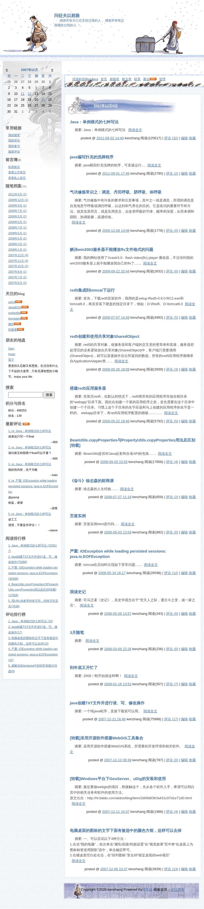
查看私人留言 (17, 177)
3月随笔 (77, 632)
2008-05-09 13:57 (117, 614)
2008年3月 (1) (17, 244)
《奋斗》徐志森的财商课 (92, 481)
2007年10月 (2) (18, 266)
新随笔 (114, 79)
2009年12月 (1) (18, 199)
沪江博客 (178, 889)
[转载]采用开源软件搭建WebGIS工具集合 (106, 738)
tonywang (14, 318)
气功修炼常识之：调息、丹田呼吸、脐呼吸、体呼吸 (116, 192)
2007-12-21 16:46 (112, 719)
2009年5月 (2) (17, 216)
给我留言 (14, 167)
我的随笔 (14, 135)
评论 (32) (171, 138)
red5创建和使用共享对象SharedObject (104, 336)
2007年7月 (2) (17, 277)
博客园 (147, 889)
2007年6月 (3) (17, 282)
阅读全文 (135, 130)
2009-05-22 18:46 (116, 421)
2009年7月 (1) (17, 210)
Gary (11, 348)
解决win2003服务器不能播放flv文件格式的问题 (111, 249)
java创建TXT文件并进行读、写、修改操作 (107, 703)
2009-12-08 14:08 (116, 231)
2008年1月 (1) (17, 249)
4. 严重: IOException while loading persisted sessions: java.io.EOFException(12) (33, 654)
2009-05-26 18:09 (116, 369)
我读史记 (78, 592)
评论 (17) (171, 719)
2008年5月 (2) (17, 238)
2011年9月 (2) (17, 194)
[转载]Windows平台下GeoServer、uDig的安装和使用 (118, 779)
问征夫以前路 (67, 15)
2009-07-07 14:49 (116, 317)
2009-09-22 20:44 (116, 271)
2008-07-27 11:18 (117, 497)
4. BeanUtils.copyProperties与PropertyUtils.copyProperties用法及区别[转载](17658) (33, 590)
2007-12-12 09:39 (117, 760)
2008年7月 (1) (17, 227)
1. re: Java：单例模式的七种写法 (29, 430)
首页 (104, 79)
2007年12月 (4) (18, 255)
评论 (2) (172, 173)
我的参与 (14, 146)
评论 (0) (172, 231)
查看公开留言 (17, 172)
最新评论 (14, 151)
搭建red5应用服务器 (88, 388)
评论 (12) (171, 573)
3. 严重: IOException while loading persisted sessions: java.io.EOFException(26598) (33, 573)
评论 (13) (171, 869)
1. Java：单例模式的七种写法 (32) (30, 621)
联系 (137, 79)
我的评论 (14, 140)
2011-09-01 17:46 (116, 173)
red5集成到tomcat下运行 (92, 290)
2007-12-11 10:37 (116, 812)
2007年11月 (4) (18, 260)
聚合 (146, 79)
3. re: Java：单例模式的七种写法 (29, 464)
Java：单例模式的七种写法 (94, 122)
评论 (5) (172, 317)
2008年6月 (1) (17, 233)
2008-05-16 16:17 (112, 573)
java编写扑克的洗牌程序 (91, 157)
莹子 (11, 359)
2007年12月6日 (106, 106)
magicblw (14, 312)
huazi (11, 354)
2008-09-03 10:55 (114, 462)
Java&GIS (15, 307)
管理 (162, 79)
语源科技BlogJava (85, 79)
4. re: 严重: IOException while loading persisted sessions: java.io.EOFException (33, 486)
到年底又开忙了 (84, 668)
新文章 (126, 79)
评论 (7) (172, 684)
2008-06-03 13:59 (117, 532)
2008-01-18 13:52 (117, 684)
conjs (11, 302)
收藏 (192, 138)
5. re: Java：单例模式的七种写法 (29, 513)
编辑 (184, 138)
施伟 (11, 324)
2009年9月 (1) (17, 205)
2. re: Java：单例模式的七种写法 (29, 447)
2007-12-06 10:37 (114, 869)
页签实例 (78, 516)
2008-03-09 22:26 (117, 649)
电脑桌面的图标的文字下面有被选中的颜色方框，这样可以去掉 (125, 830)
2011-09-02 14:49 (110, 138)
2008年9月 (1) (17, 222)
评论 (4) (172, 462)
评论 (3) (172, 369)
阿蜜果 (12, 329)
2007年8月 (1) (17, 271)
